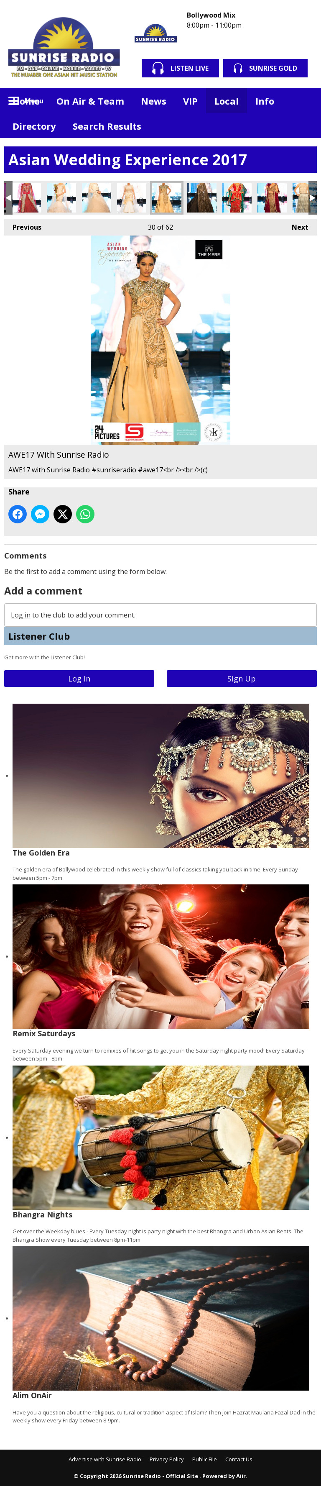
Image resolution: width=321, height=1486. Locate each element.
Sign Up (241, 679)
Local (226, 101)
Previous (22, 225)
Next (295, 225)
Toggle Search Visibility (304, 100)
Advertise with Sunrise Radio (105, 1459)
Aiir (241, 1476)
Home (26, 101)
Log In (79, 679)
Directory (34, 126)
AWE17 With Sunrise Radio (26, 198)
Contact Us (238, 1459)
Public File (204, 1459)
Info (264, 101)
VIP (190, 101)
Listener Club (39, 636)
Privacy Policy (167, 1459)
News (153, 101)
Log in (21, 615)
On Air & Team (90, 101)
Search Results (107, 126)
